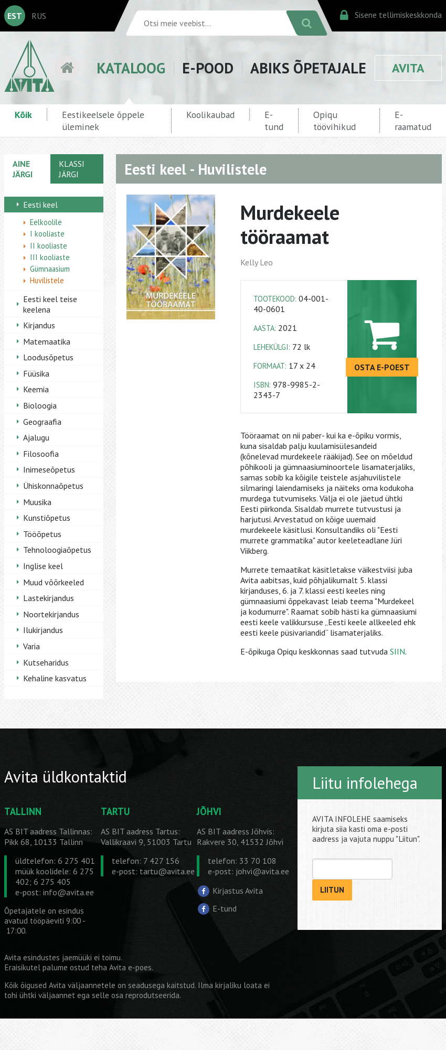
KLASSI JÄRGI (71, 168)
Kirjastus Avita (238, 890)
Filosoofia (41, 453)
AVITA (408, 68)
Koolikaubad (210, 115)
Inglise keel (43, 566)
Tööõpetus (42, 534)
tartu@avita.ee (167, 871)
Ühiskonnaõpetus (53, 485)
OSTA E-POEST (382, 367)
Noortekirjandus (51, 614)
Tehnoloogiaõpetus (57, 549)
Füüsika (36, 373)
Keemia (36, 389)
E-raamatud (413, 121)
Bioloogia (40, 405)
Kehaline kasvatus (55, 678)
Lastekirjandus (48, 598)
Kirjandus (39, 325)
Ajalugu (36, 437)
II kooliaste (48, 246)
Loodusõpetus (48, 357)
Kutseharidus (46, 662)
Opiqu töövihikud (334, 121)
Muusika (37, 502)
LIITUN (332, 890)
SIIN (397, 651)
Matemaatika (46, 341)
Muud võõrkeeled (53, 582)
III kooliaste (50, 257)
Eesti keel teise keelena (50, 304)
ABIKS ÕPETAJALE (308, 68)
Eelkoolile (46, 222)
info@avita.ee (68, 892)
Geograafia (42, 421)
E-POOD (207, 68)
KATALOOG (131, 68)
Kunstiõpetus (46, 517)
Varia (31, 646)
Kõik (23, 115)
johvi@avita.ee (262, 871)
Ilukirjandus (43, 630)
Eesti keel (40, 204)
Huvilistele (47, 280)
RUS (38, 15)
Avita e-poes (130, 967)
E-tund (273, 121)
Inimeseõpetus (49, 469)
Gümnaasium (50, 269)
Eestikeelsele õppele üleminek (103, 121)
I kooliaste (47, 234)
